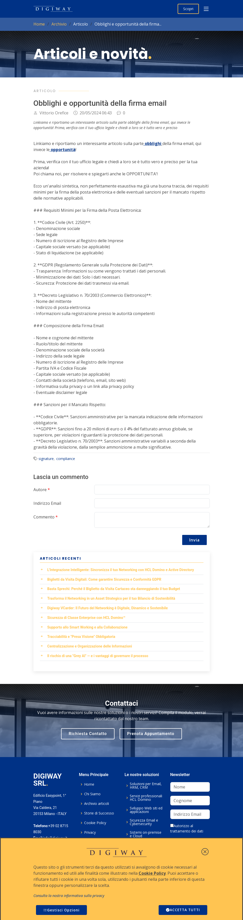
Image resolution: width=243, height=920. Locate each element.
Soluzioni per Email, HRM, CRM (146, 785)
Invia (194, 540)
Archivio (59, 24)
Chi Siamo (92, 794)
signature (46, 458)
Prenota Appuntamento (150, 733)
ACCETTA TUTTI (182, 910)
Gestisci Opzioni (61, 910)
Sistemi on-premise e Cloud (145, 834)
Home (39, 24)
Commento (45, 517)
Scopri (188, 8)
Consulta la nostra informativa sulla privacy (68, 895)
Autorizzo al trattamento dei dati (186, 828)
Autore (41, 489)
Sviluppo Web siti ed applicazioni (146, 809)
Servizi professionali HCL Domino (146, 797)
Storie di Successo (99, 813)
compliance (65, 458)
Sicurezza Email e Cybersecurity (144, 822)
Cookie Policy (95, 823)
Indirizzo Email (47, 503)
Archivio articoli (96, 803)
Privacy (90, 832)
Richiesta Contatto (88, 733)
